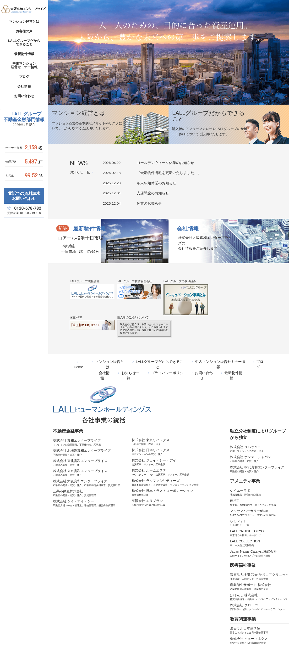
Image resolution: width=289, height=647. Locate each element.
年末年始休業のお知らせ (156, 183)
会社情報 (24, 87)
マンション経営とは (24, 22)
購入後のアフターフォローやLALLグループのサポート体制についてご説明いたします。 (208, 135)
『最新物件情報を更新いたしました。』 (169, 173)
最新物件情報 (24, 54)
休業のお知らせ (149, 203)
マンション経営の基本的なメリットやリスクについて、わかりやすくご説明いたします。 (89, 129)
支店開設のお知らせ (153, 193)
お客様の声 (24, 31)
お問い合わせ (24, 96)
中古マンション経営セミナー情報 (24, 65)
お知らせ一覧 (80, 172)
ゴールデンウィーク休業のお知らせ (165, 163)
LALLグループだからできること (24, 42)
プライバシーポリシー (167, 367)
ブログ (24, 77)
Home (79, 361)
